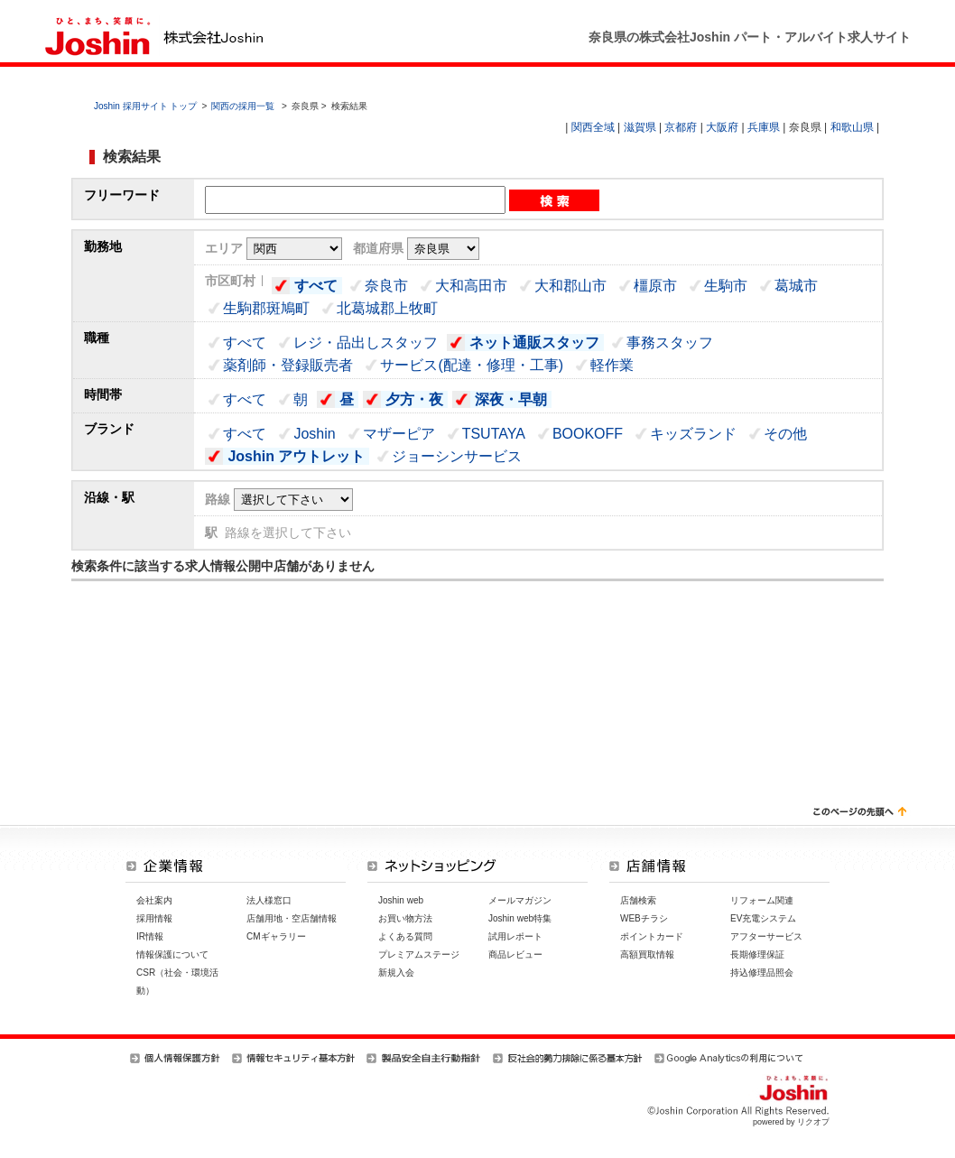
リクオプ (813, 1121)
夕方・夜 (414, 399)
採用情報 (154, 918)
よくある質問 (405, 936)
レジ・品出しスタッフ (365, 342)
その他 (785, 433)
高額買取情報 (647, 954)
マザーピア (399, 433)
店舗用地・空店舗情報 (291, 918)
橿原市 (655, 285)
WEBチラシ (644, 918)
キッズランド (693, 433)
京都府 (680, 127)
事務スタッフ (669, 342)
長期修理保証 (757, 954)
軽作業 (612, 365)
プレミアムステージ (418, 954)
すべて (316, 285)
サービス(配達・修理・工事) (471, 365)
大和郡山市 (570, 285)
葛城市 (796, 285)
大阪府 (722, 127)
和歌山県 (852, 127)
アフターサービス (766, 936)
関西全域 (593, 127)
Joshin (314, 433)
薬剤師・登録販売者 (288, 365)
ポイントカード (651, 936)
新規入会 (396, 972)
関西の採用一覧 (244, 106)
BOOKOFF (587, 433)
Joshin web (400, 900)
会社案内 (154, 900)
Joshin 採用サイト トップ (145, 106)
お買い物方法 (405, 918)
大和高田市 (471, 285)
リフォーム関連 (761, 900)
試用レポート (515, 936)
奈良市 (386, 285)
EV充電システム (763, 918)
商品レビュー (515, 954)
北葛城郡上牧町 (387, 308)
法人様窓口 (269, 900)
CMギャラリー (276, 936)
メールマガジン (520, 900)
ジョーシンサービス (457, 456)
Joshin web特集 (520, 918)
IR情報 (149, 936)
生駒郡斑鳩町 (266, 308)
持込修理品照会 (761, 972)
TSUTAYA (493, 433)
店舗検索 (638, 900)
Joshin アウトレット (296, 456)
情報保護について (172, 954)
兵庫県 (763, 127)
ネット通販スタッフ (534, 342)
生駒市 (725, 285)
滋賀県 (640, 127)
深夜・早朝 (511, 399)
